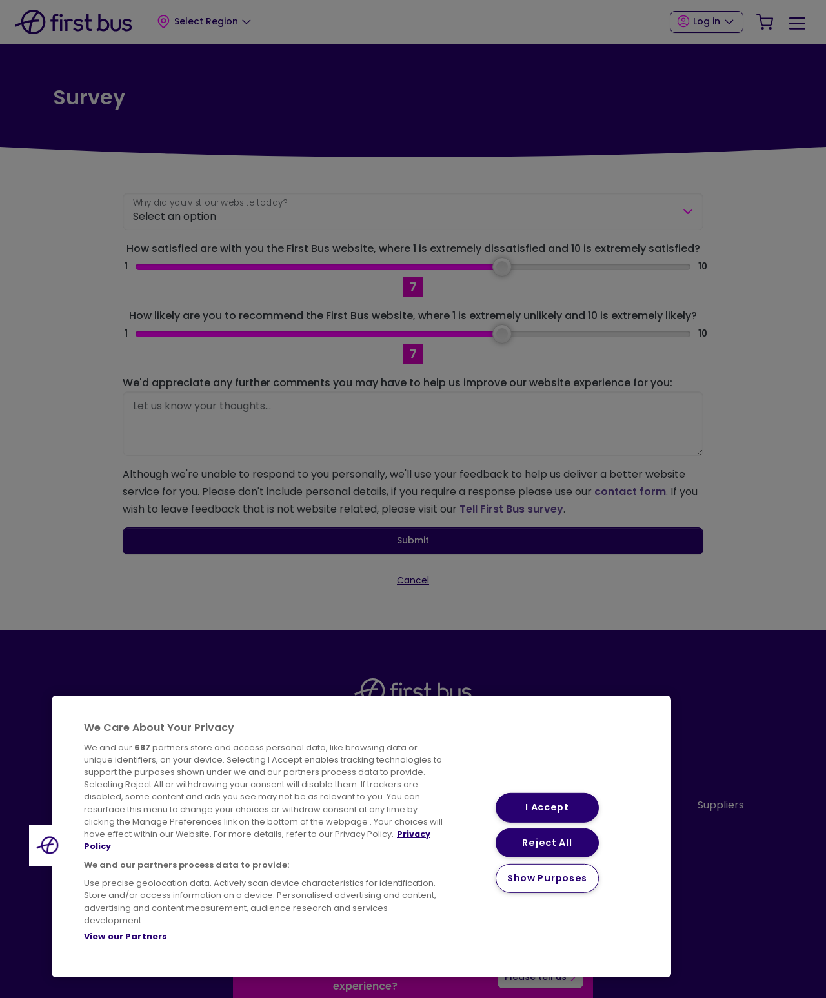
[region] (361, 836)
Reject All (547, 842)
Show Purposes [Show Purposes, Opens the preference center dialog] (547, 878)
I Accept (547, 807)
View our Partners (125, 936)
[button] (49, 845)
